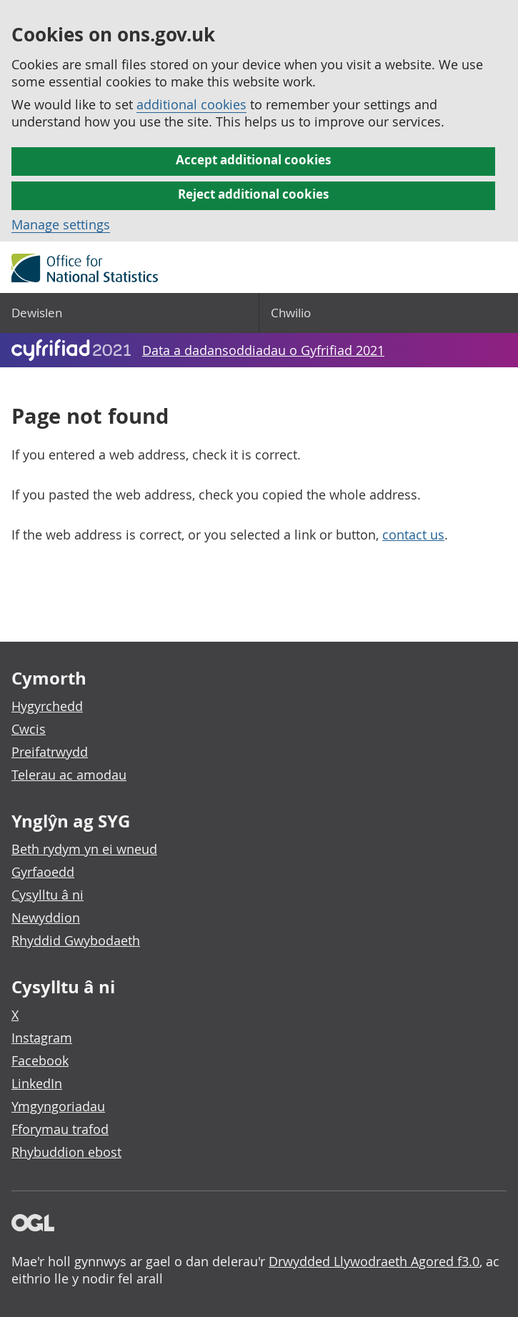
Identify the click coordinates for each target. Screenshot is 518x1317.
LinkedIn (36, 1083)
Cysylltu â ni (47, 894)
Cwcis (28, 728)
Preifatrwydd (49, 751)
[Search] (389, 313)
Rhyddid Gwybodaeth (75, 940)
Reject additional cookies (253, 194)
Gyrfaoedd (42, 871)
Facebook (40, 1060)
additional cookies (191, 104)
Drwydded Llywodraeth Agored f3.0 (374, 1261)
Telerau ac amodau (68, 774)
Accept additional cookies (253, 159)
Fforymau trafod (60, 1129)
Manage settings (60, 224)
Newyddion (45, 917)
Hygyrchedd (47, 706)
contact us (413, 534)
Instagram (41, 1037)
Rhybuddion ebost (66, 1152)
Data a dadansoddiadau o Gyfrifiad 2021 (263, 350)
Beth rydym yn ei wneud (84, 849)
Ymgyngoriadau (58, 1106)
